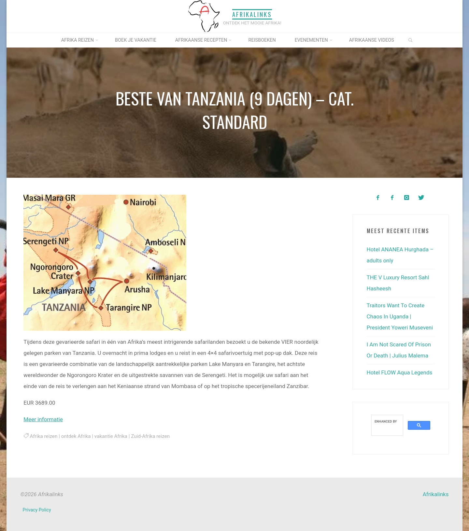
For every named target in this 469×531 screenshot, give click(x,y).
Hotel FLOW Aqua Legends (400, 372)
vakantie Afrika (110, 436)
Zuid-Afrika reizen (150, 436)
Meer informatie (43, 419)
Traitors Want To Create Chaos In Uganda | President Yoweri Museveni (400, 316)
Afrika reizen (43, 436)
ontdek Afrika (76, 436)
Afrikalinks (252, 14)
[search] (387, 421)
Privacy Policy (37, 509)
